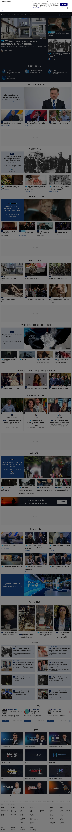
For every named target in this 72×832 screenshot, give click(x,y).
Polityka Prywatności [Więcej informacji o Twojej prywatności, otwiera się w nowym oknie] (5, 10)
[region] (36, 6)
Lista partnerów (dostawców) (37, 7)
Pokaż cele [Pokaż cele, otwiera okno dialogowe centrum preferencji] (64, 7)
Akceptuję (64, 4)
